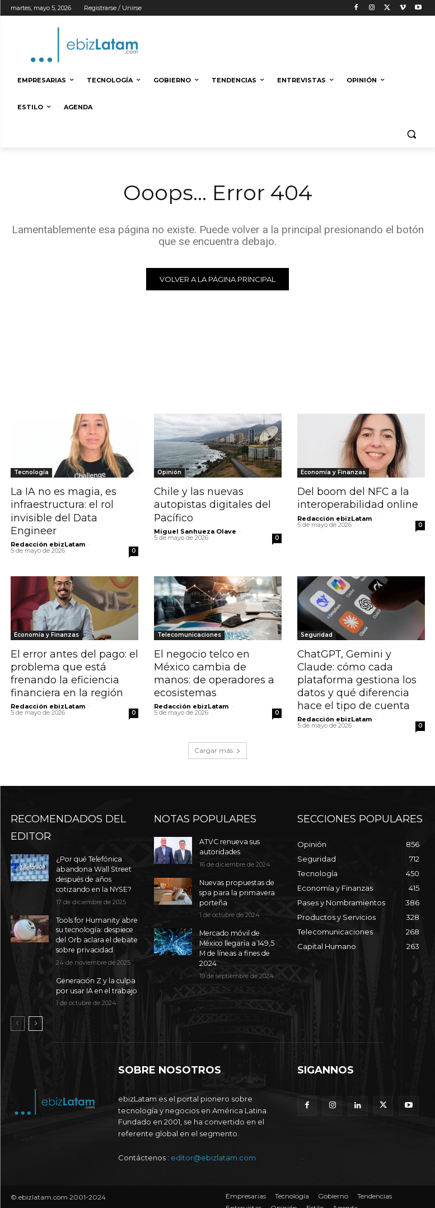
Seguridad (317, 632)
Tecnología (31, 472)
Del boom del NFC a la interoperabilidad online (355, 498)
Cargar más (217, 746)
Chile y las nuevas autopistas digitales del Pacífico (210, 504)
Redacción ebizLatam (48, 542)
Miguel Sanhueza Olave (195, 530)
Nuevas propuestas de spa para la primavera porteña (234, 886)
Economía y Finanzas (333, 472)
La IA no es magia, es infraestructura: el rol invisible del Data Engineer (61, 510)
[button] (412, 134)
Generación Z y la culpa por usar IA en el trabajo (94, 975)
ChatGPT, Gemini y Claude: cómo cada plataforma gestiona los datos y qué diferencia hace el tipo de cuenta (355, 676)
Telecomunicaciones (189, 632)
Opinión (169, 472)
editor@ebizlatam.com (213, 1146)
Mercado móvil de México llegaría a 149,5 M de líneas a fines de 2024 (239, 934)
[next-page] (36, 1013)
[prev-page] (18, 1013)
